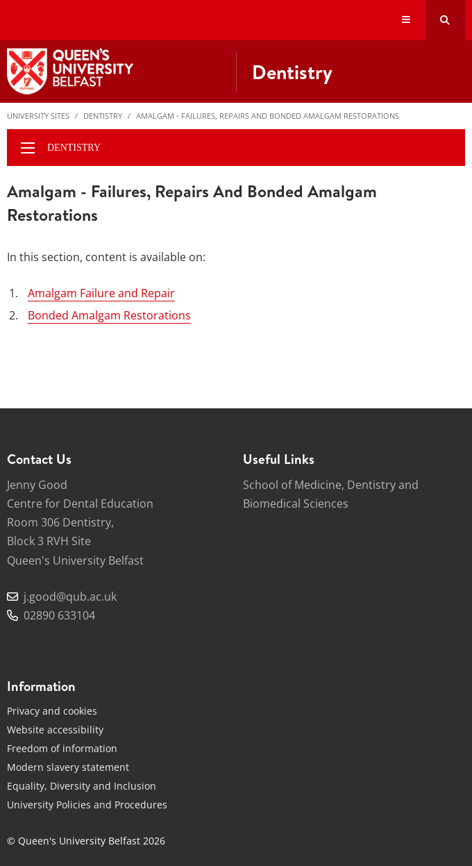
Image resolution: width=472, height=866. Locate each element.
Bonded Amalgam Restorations (109, 315)
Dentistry (102, 115)
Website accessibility (55, 729)
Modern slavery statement (68, 767)
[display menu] (28, 147)
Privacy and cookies (52, 710)
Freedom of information (62, 748)
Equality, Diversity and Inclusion (81, 785)
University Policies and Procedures (87, 804)
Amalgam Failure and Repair (101, 293)
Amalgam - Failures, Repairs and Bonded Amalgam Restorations (267, 115)
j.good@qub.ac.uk (70, 596)
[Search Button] (445, 20)
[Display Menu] (406, 20)
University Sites (38, 115)
